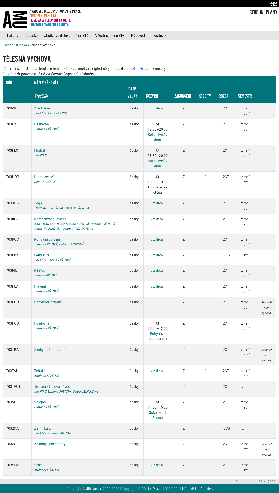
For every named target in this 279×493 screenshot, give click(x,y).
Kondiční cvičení (47, 239)
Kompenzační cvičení (51, 219)
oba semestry (155, 68)
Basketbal (42, 124)
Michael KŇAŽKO (46, 376)
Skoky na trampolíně (50, 349)
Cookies (206, 488)
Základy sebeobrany (49, 443)
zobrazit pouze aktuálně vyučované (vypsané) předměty (51, 73)
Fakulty (13, 35)
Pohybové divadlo (48, 302)
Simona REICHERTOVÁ (76, 229)
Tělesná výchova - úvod (52, 386)
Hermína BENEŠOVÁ (48, 208)
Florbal (39, 150)
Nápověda (139, 35)
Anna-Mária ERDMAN (49, 224)
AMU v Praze (151, 488)
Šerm (38, 465)
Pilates (39, 270)
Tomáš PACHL (57, 113)
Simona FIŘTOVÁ (46, 129)
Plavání (40, 286)
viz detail (158, 108)
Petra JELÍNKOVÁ (76, 208)
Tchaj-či (40, 370)
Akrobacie (42, 108)
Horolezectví (44, 176)
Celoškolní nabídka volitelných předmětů (57, 35)
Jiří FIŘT (40, 113)
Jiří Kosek (93, 488)
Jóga (38, 203)
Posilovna (41, 323)
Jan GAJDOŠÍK (44, 182)
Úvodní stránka (15, 45)
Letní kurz (41, 255)
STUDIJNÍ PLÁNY (263, 13)
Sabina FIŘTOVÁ (77, 224)
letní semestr (49, 68)
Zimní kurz (42, 428)
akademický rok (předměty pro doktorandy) (102, 68)
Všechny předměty (109, 35)
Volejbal (40, 402)
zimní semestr (18, 68)
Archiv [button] (158, 35)
